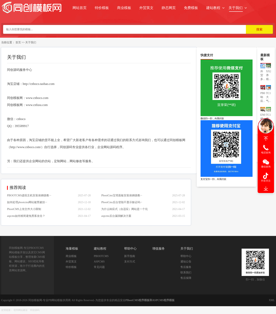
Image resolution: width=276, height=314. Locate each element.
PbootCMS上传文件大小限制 (24, 209)
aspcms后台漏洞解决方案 (116, 215)
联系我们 (185, 272)
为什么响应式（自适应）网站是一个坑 (124, 209)
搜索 (259, 29)
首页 (18, 42)
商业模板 (124, 8)
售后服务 (185, 267)
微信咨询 (266, 166)
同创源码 (34, 310)
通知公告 (185, 261)
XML (272, 300)
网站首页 (80, 8)
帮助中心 (185, 256)
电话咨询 (266, 152)
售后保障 (185, 278)
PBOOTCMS (101, 256)
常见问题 (99, 267)
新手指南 (129, 256)
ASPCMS (99, 261)
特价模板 (102, 8)
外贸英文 (146, 8)
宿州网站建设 (20, 310)
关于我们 (236, 8)
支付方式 (129, 261)
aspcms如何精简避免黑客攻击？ (26, 215)
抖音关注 (266, 180)
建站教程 (213, 8)
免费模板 (191, 8)
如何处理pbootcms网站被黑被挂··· (27, 202)
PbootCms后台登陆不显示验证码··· (121, 202)
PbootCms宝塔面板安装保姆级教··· (121, 195)
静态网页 (169, 8)
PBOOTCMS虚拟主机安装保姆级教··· (29, 195)
